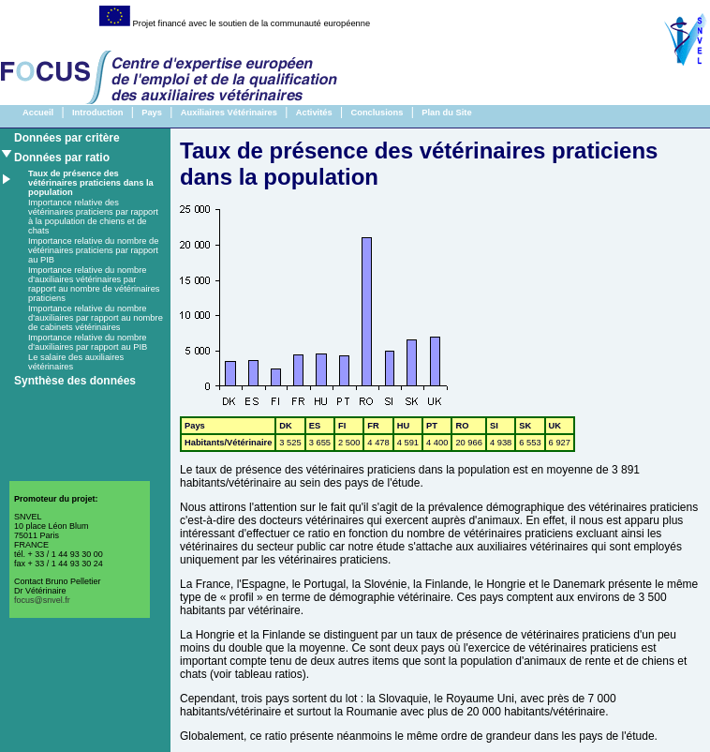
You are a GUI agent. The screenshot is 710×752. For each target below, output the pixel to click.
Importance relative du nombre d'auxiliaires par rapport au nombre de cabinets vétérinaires (95, 318)
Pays (151, 112)
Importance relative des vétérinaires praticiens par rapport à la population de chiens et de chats (93, 216)
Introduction (97, 112)
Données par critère (67, 137)
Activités (314, 112)
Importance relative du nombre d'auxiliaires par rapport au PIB (87, 342)
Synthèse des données (75, 380)
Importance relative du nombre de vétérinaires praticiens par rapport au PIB (93, 250)
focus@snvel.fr (42, 600)
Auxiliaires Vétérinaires (229, 112)
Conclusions (376, 112)
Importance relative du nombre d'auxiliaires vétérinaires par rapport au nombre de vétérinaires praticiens (94, 284)
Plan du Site (446, 112)
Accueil (37, 112)
